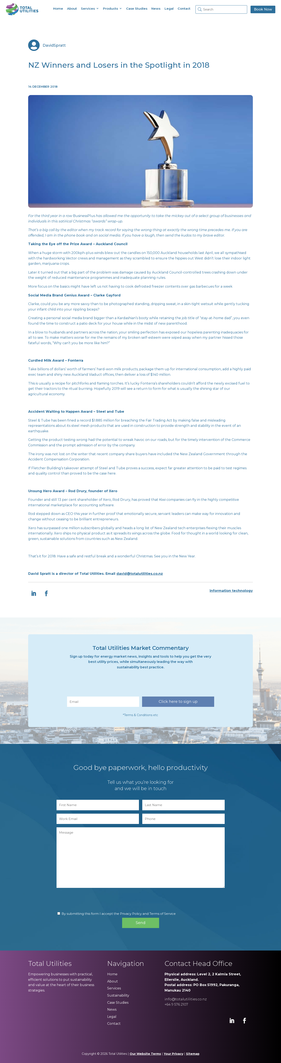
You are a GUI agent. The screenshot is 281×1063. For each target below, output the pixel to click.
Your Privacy (173, 1054)
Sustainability (118, 995)
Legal (169, 9)
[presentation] (99, 685)
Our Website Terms (145, 1054)
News (155, 9)
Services (88, 9)
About (72, 9)
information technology (231, 591)
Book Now (263, 9)
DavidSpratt (54, 45)
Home (58, 9)
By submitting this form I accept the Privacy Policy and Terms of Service (119, 914)
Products (110, 9)
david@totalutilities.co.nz (139, 574)
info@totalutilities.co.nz (186, 999)
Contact (184, 9)
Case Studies (136, 9)
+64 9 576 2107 (176, 1004)
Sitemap (192, 1054)
